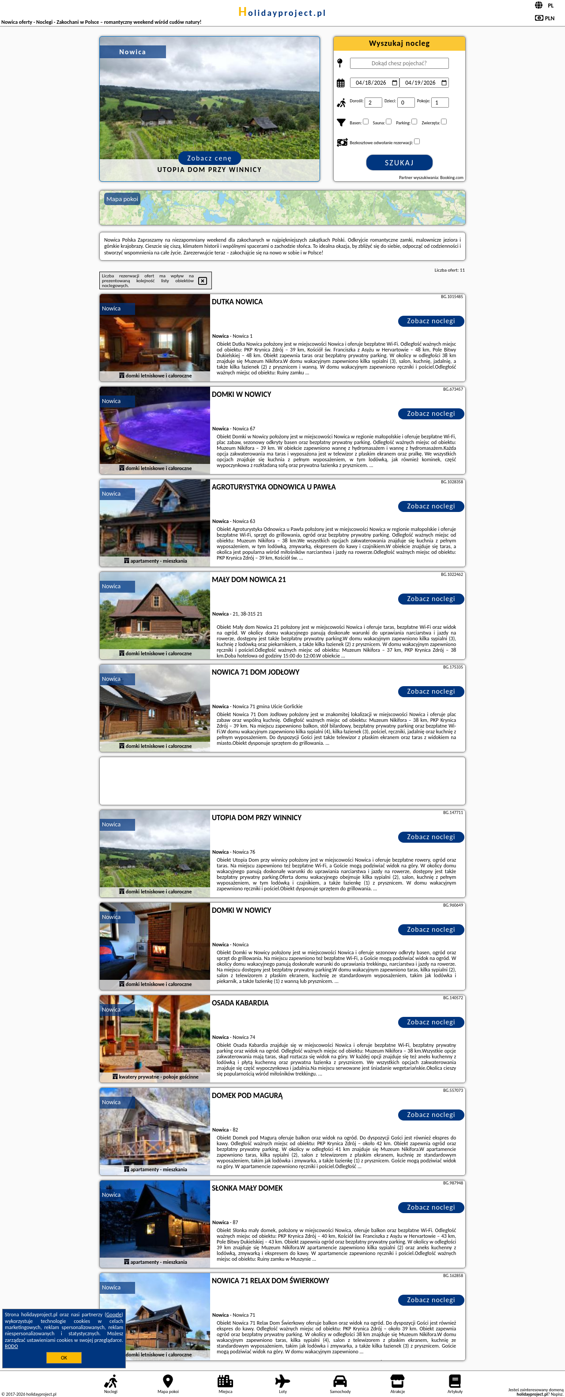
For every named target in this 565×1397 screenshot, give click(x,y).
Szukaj (399, 163)
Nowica (111, 308)
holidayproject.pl (282, 12)
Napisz (557, 1394)
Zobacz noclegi (431, 321)
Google (114, 1314)
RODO (11, 1346)
